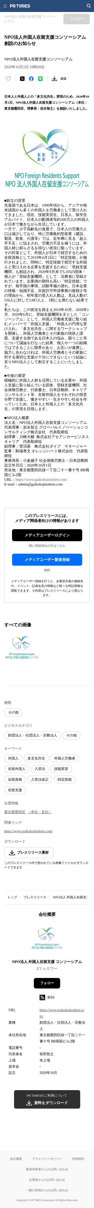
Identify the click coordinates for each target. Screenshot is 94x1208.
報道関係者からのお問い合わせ (47, 1169)
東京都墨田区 (14, 812)
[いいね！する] (8, 79)
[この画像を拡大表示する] (21, 647)
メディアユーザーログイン (47, 535)
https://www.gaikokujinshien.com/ (41, 480)
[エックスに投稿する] (22, 79)
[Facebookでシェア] (31, 79)
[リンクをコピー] (63, 79)
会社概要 (16, 1159)
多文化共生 (36, 758)
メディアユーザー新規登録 (47, 560)
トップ (12, 897)
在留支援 (15, 790)
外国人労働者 (64, 758)
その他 (13, 712)
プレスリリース (35, 897)
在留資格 (15, 779)
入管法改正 (40, 779)
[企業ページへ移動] (47, 939)
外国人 (13, 758)
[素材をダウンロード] (54, 79)
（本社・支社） (39, 812)
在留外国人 (17, 769)
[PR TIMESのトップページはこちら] (20, 6)
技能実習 (61, 769)
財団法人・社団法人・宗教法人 (32, 735)
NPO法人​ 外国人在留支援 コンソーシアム (47, 962)
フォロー (47, 983)
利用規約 (78, 1159)
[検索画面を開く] (89, 6)
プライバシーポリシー (47, 1159)
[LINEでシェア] (40, 79)
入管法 (40, 769)
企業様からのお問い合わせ (47, 1180)
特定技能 (65, 779)
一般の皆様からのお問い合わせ (47, 1190)
